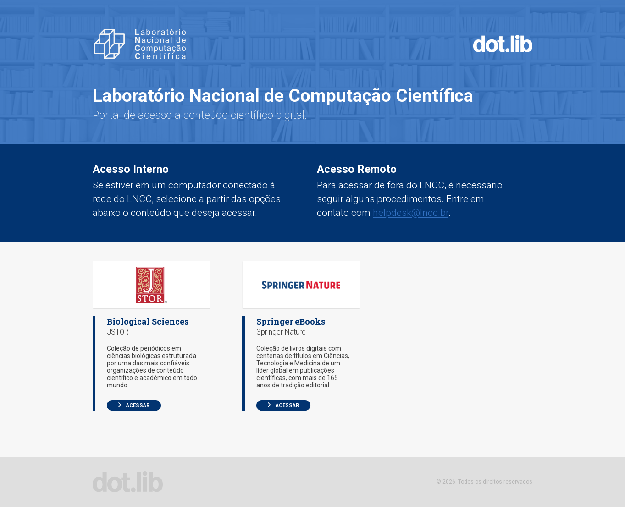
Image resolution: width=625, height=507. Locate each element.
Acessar (133, 405)
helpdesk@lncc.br (410, 212)
